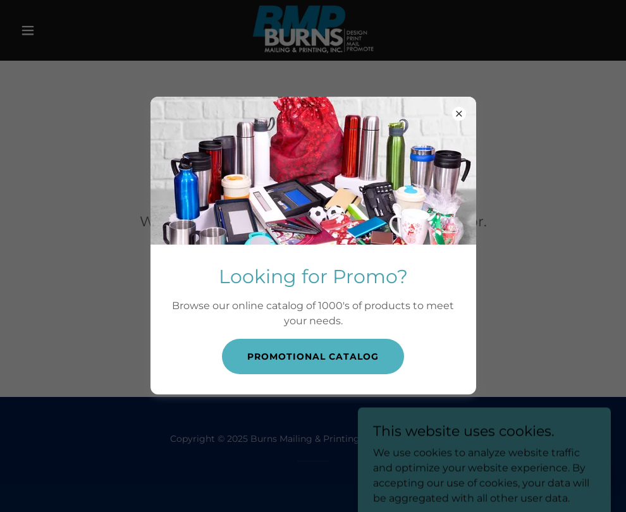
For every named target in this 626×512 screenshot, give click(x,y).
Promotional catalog (313, 356)
